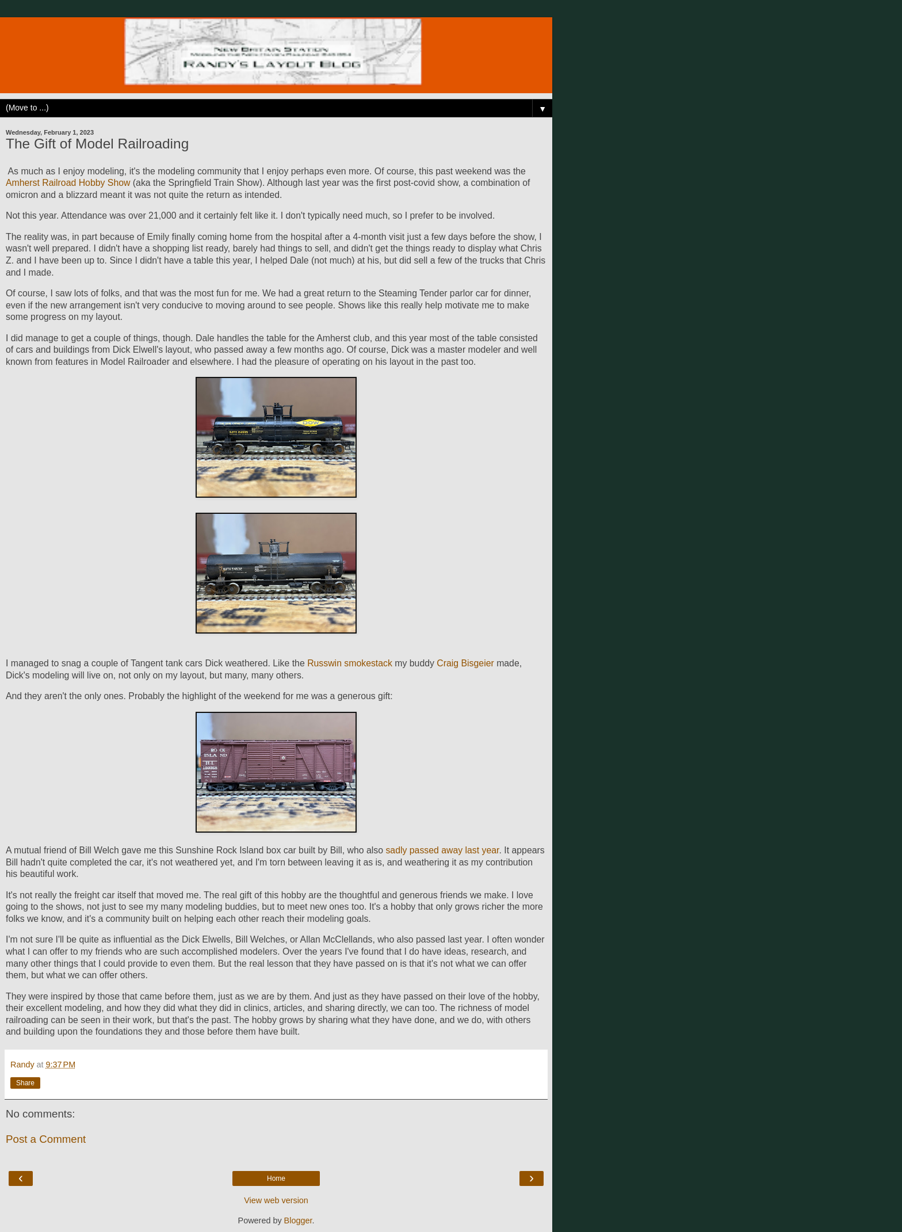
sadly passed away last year (442, 850)
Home (276, 1178)
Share (25, 1083)
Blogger (298, 1220)
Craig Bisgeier (465, 663)
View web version (276, 1200)
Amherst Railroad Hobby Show (68, 183)
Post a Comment (46, 1139)
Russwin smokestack (349, 663)
